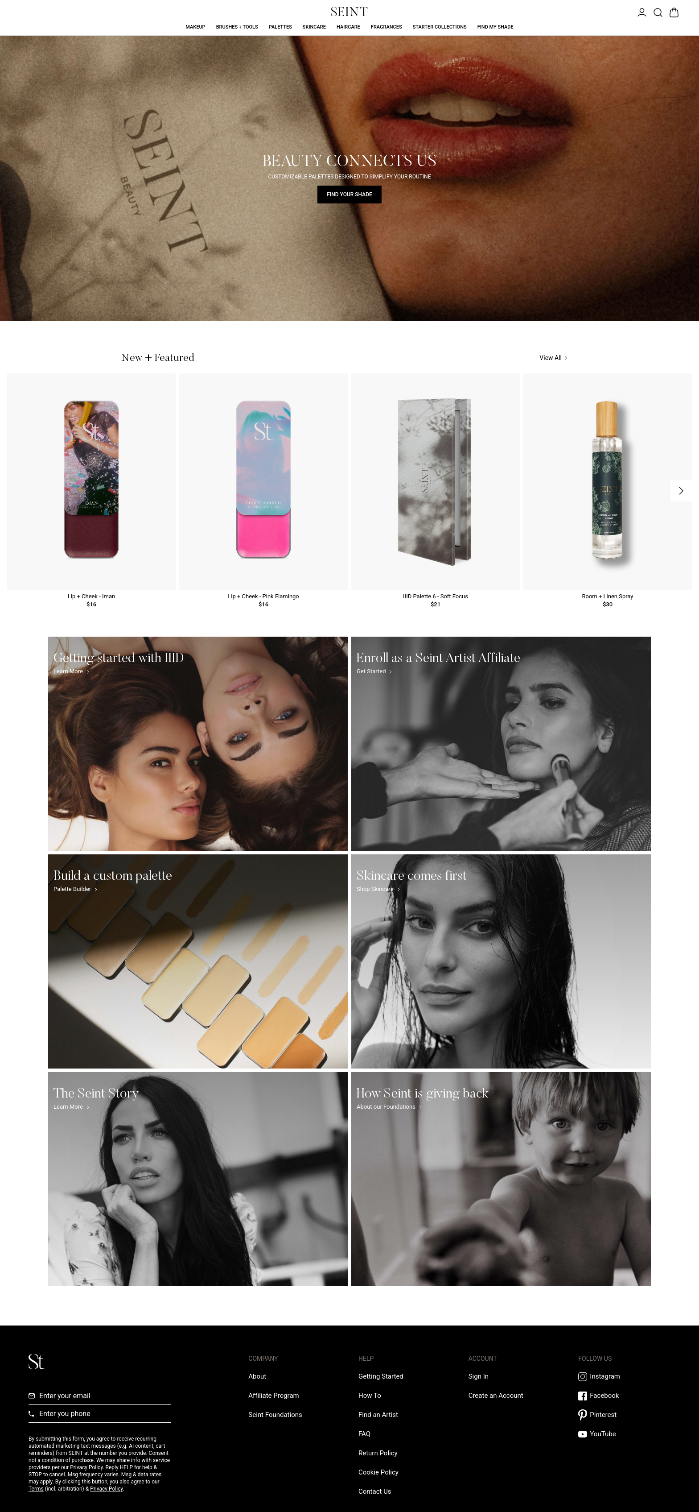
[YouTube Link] (624, 1434)
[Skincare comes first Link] (501, 961)
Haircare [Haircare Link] (348, 27)
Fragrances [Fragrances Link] (386, 27)
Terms (36, 1489)
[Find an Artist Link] (378, 1415)
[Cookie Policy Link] (378, 1472)
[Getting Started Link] (380, 1376)
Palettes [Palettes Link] (280, 27)
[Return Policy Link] (378, 1453)
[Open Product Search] (657, 11)
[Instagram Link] (624, 1377)
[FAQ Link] (364, 1434)
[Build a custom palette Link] (198, 961)
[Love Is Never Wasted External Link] (275, 1415)
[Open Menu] (641, 11)
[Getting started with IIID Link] (198, 744)
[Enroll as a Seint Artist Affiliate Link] (501, 744)
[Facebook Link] (624, 1396)
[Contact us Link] (374, 1491)
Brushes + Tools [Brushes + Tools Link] (237, 27)
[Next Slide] (681, 490)
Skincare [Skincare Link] (314, 27)
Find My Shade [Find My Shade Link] (495, 27)
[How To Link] (369, 1396)
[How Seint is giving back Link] (501, 1179)
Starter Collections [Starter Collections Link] (440, 27)
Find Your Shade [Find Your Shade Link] (349, 194)
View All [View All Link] (553, 358)
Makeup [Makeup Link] (195, 27)
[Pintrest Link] (624, 1415)
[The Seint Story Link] (198, 1179)
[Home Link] (349, 11)
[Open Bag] (673, 11)
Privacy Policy (106, 1489)
